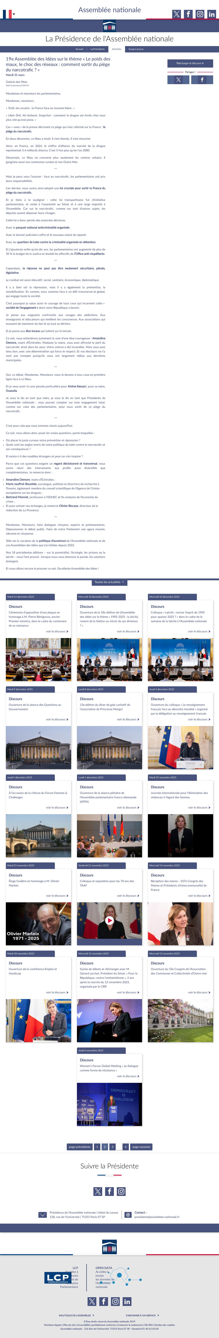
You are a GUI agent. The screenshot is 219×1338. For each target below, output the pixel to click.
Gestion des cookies (164, 1325)
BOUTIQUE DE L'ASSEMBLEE (75, 1316)
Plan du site (69, 1325)
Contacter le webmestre (130, 1325)
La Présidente (97, 49)
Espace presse (136, 49)
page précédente (79, 1146)
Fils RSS (149, 1325)
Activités (116, 49)
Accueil (79, 49)
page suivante (141, 1146)
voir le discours (58, 631)
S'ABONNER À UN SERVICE (141, 1316)
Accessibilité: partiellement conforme (96, 1325)
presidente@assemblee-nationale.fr (157, 1217)
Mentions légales (53, 1325)
